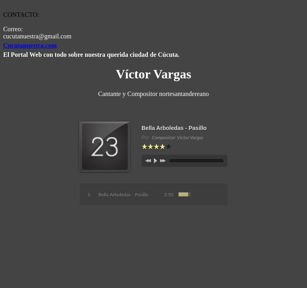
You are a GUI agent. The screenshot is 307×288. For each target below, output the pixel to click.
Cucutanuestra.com (30, 45)
